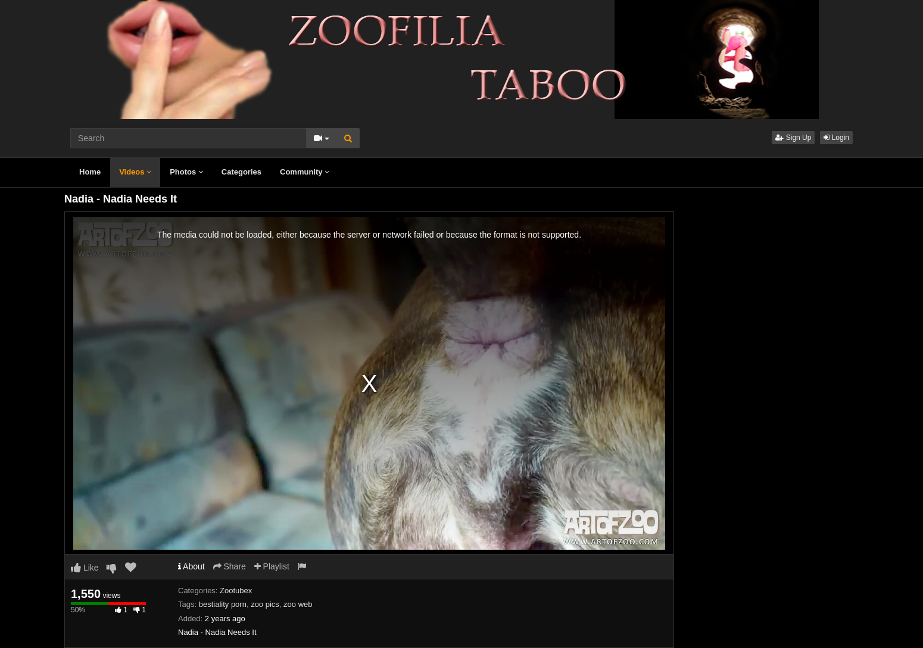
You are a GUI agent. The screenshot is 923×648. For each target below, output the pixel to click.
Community (304, 171)
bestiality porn (223, 604)
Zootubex (236, 590)
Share (229, 566)
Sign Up (793, 137)
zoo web (297, 604)
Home (90, 171)
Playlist (271, 566)
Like (85, 567)
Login (836, 137)
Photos (186, 171)
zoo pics (265, 604)
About (191, 566)
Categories (241, 171)
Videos (135, 171)
